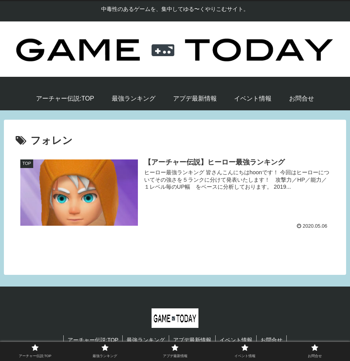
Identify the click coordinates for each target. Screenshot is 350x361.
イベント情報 (236, 340)
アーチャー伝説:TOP (93, 340)
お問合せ (271, 340)
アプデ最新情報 (192, 340)
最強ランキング (146, 340)
